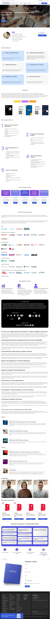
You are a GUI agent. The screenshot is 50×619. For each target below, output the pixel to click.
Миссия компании (19, 607)
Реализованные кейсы (6, 197)
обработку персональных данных (35, 583)
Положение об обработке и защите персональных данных (35, 616)
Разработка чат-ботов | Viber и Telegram (5, 603)
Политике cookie (6, 616)
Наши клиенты (18, 604)
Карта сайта (45, 616)
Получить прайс (44, 3)
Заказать (42, 35)
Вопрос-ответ (26, 596)
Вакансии (17, 606)
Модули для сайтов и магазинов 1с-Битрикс (12, 604)
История (17, 603)
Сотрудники (18, 600)
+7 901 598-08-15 (40, 0)
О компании (18, 596)
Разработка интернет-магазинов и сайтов (5, 597)
